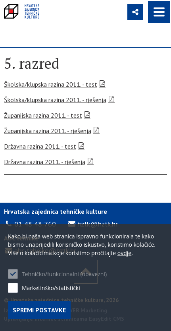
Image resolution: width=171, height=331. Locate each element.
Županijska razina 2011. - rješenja (47, 131)
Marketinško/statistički (51, 288)
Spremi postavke (39, 310)
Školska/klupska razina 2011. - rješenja (55, 100)
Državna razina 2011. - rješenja (44, 162)
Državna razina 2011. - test (40, 146)
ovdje (124, 253)
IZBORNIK (159, 12)
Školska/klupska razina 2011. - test (50, 84)
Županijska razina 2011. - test (43, 115)
